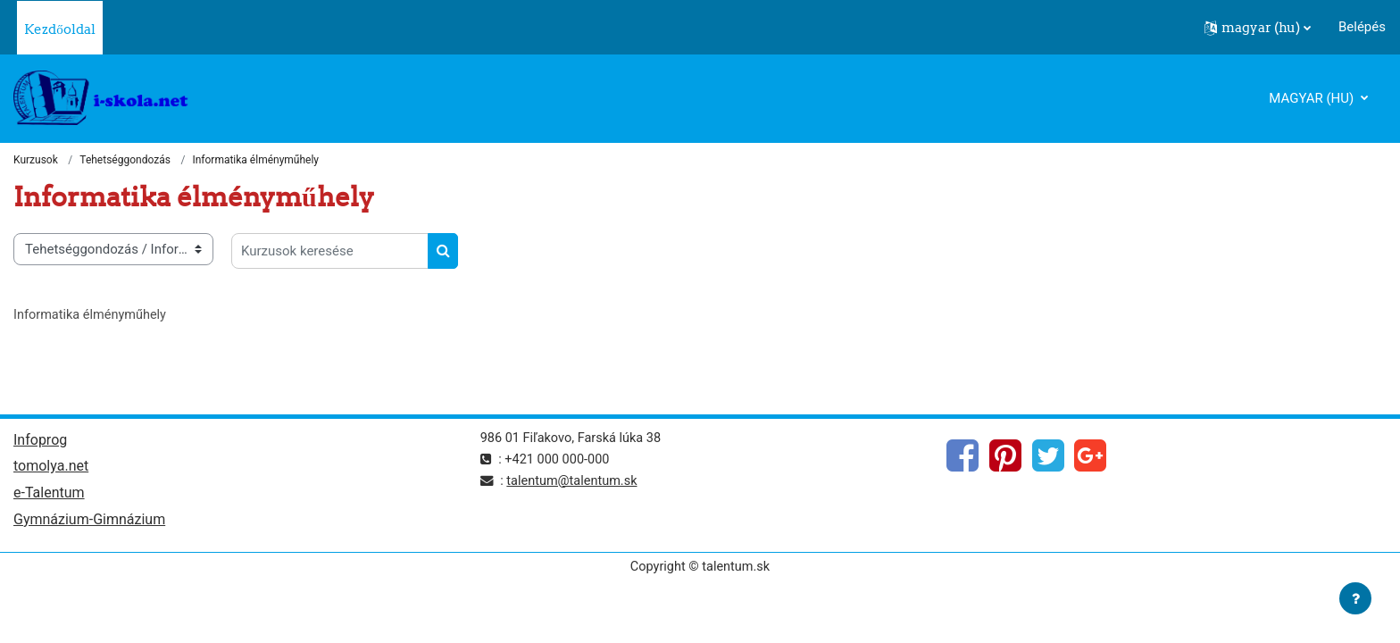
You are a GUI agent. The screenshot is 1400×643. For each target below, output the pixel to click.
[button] (1257, 27)
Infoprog (40, 441)
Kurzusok (35, 160)
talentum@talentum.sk (575, 482)
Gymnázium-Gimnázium (89, 523)
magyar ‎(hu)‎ (1313, 98)
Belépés (1362, 27)
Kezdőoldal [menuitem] (60, 29)
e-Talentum (49, 496)
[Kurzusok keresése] (330, 252)
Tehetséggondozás (125, 160)
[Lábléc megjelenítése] (1355, 598)
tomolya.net (50, 469)
